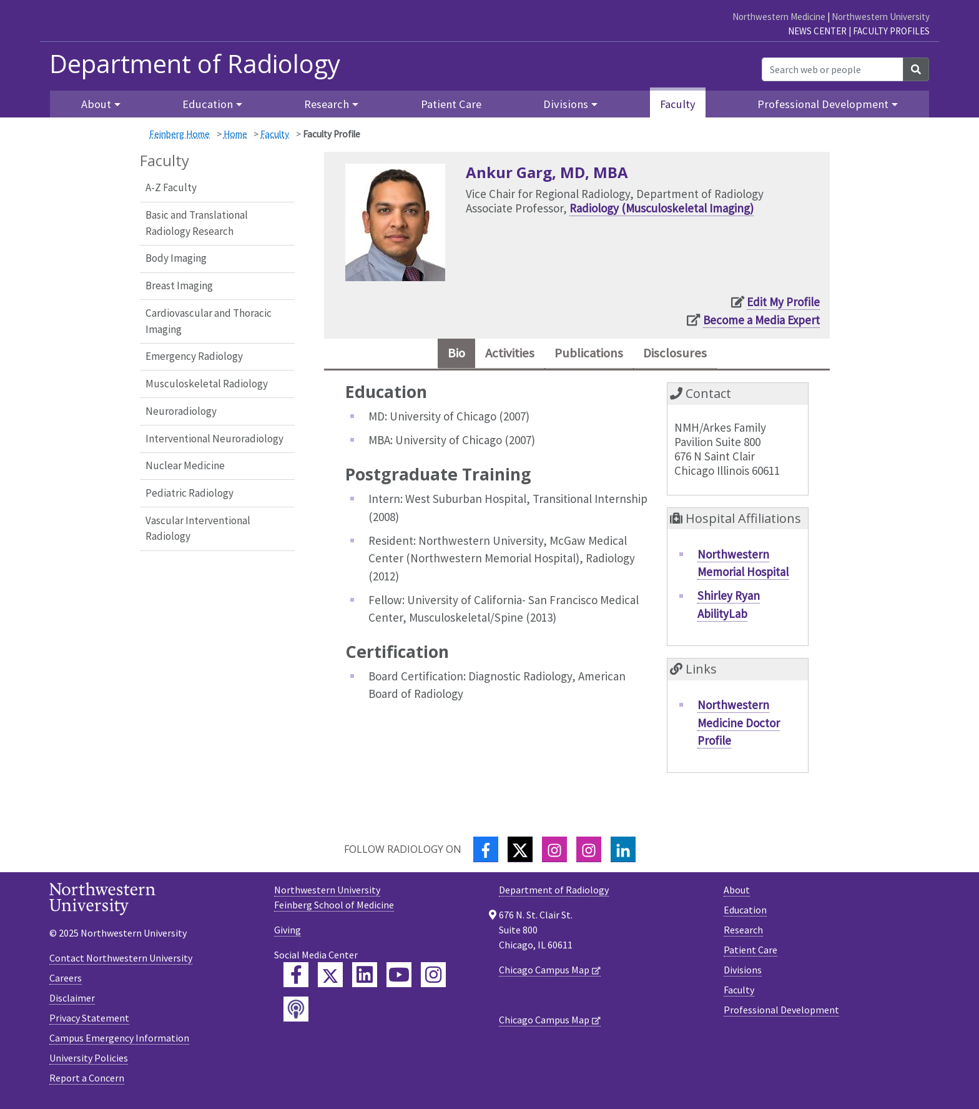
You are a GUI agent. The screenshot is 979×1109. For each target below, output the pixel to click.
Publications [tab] (591, 355)
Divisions (743, 973)
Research (743, 933)
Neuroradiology (181, 411)
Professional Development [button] (822, 104)
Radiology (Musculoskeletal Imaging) (661, 208)
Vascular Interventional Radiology (197, 529)
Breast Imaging (179, 285)
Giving (287, 933)
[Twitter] (520, 853)
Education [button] (207, 104)
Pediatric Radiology (189, 493)
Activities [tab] (500, 355)
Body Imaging (176, 258)
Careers (65, 981)
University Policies (88, 1061)
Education (745, 913)
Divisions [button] (565, 104)
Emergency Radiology (194, 356)
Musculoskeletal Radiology (206, 383)
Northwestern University (881, 16)
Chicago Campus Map (544, 973)
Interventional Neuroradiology (214, 438)
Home (235, 134)
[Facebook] (485, 853)
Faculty (678, 104)
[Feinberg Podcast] (295, 1012)
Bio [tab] (439, 355)
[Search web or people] (832, 69)
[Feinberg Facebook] (295, 978)
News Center (817, 31)
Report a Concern (86, 1081)
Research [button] (326, 104)
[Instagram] (554, 853)
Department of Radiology (194, 63)
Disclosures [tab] (688, 355)
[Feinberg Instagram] (433, 978)
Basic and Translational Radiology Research (196, 223)
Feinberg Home (179, 134)
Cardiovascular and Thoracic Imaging (208, 321)
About (737, 893)
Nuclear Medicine (185, 465)
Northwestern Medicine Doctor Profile (738, 726)
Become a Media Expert (761, 319)
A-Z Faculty (171, 187)
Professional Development (781, 1013)
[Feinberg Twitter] (330, 978)
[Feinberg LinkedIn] (364, 978)
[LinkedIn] (623, 853)
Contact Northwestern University (120, 961)
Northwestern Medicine (778, 16)
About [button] (96, 104)
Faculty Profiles (891, 31)
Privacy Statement (89, 1021)
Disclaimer (72, 1001)
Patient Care (451, 104)
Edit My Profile (783, 301)
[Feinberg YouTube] (398, 978)
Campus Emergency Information (119, 1041)
